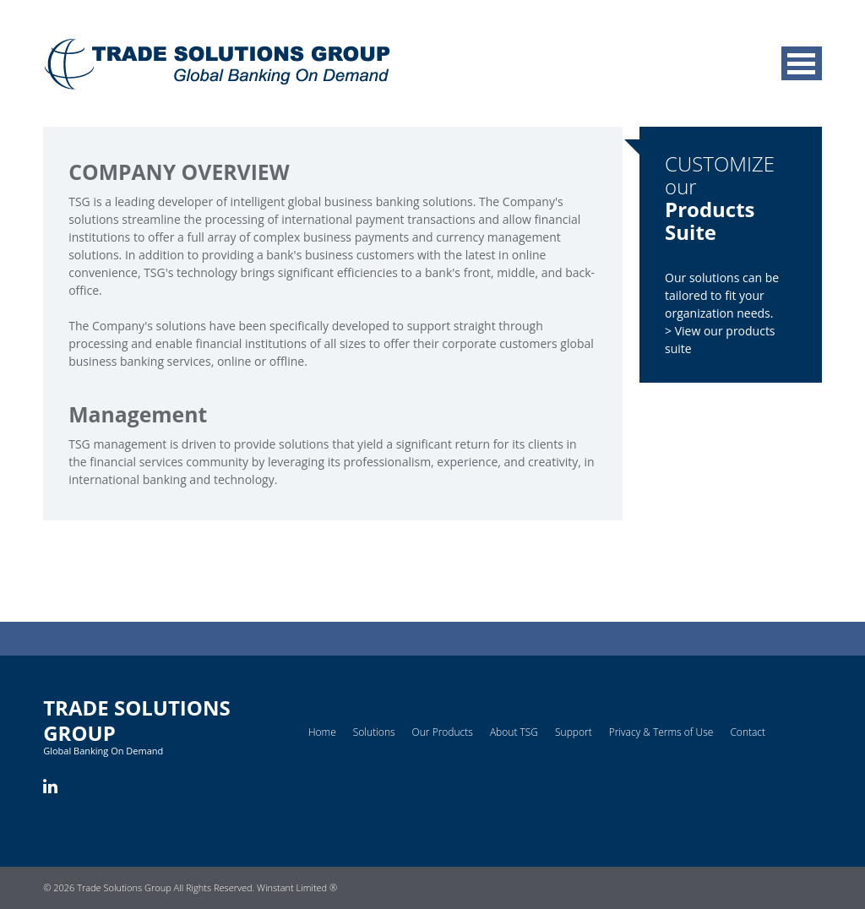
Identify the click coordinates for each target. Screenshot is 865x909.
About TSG (514, 732)
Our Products (442, 732)
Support (573, 732)
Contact (747, 732)
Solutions (374, 732)
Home (322, 732)
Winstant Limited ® (297, 887)
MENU (801, 63)
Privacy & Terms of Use (661, 732)
